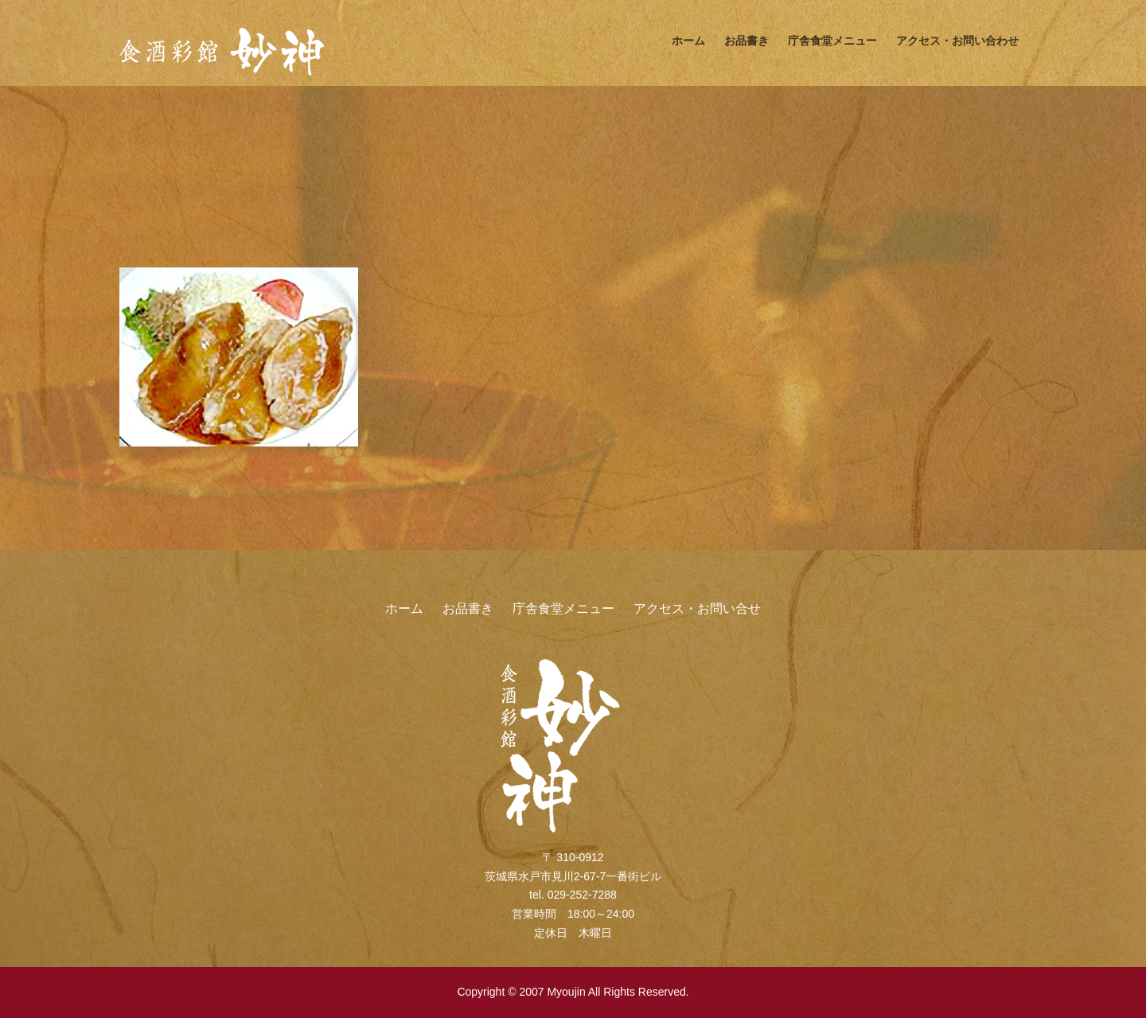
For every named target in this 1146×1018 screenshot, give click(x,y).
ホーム (688, 40)
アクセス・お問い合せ (697, 608)
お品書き (746, 40)
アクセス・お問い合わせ (957, 40)
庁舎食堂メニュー (832, 40)
